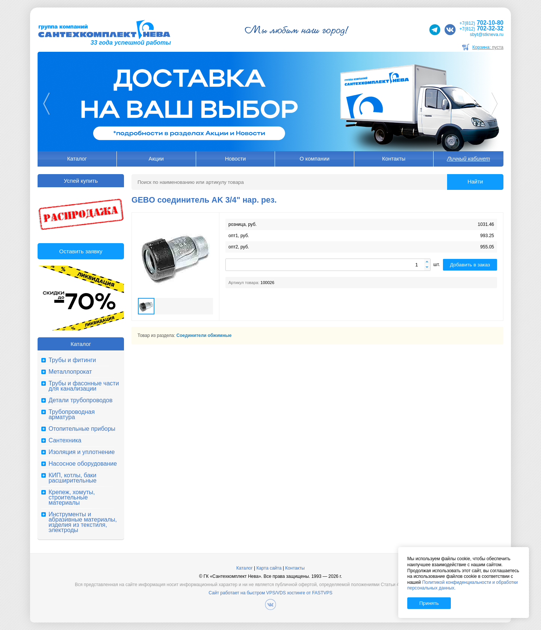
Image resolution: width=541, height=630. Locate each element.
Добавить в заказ (470, 265)
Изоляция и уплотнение (81, 452)
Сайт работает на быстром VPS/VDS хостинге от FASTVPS (270, 592)
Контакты (393, 159)
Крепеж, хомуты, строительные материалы (71, 497)
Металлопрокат (70, 371)
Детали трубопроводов (80, 400)
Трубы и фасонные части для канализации (83, 386)
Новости (235, 159)
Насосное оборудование (82, 463)
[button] (427, 262)
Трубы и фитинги (72, 360)
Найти (475, 182)
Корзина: (487, 47)
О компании (314, 159)
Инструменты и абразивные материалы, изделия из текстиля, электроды (82, 522)
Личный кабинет (468, 159)
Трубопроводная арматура (71, 414)
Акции (156, 159)
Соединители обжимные (204, 335)
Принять (429, 603)
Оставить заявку (81, 251)
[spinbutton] (328, 265)
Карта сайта (268, 568)
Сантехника (64, 440)
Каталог (77, 159)
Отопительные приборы (81, 429)
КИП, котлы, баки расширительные (72, 478)
